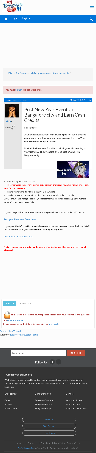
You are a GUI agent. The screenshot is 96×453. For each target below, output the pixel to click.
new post (53, 324)
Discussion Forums (18, 73)
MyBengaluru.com (40, 73)
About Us (20, 443)
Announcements (60, 73)
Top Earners (49, 426)
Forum (7, 400)
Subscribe (76, 353)
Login (14, 18)
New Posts (49, 432)
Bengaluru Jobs (73, 404)
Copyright (45, 443)
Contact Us (33, 443)
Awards (49, 419)
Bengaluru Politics (43, 404)
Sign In (18, 89)
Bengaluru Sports (74, 400)
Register (26, 18)
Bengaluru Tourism (44, 400)
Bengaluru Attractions (76, 408)
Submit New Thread (10, 331)
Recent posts (11, 408)
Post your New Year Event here (20, 219)
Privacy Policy (58, 443)
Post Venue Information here (18, 236)
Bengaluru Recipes (44, 408)
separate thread (15, 320)
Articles (8, 404)
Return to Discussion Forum (24, 334)
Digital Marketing (26, 448)
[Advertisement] (48, 45)
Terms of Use (73, 443)
